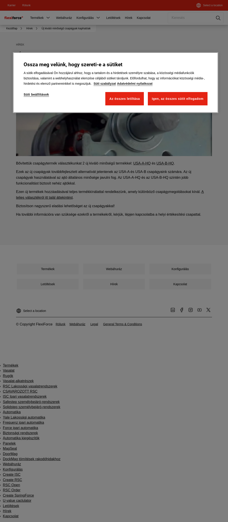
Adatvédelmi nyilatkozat (135, 83)
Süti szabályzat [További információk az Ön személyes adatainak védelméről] (105, 83)
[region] (115, 82)
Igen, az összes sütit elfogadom (178, 98)
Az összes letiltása (124, 98)
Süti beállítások (36, 94)
